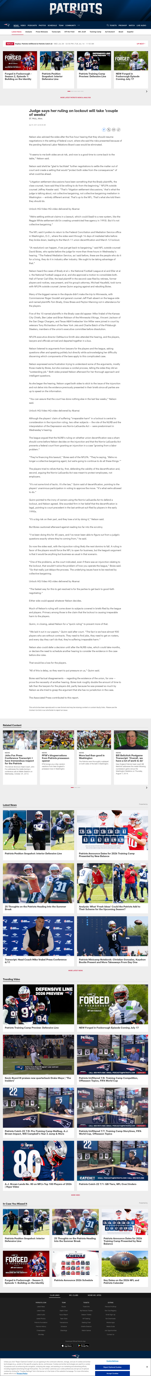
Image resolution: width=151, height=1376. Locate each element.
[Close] (147, 1367)
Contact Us (110, 1334)
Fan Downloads (111, 1318)
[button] (69, 91)
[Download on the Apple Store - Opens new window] (67, 1346)
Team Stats (63, 1318)
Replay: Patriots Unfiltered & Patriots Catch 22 (33, 44)
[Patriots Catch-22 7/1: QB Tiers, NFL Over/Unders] (112, 1164)
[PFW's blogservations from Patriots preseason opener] (57, 751)
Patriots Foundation (41, 1322)
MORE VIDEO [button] (75, 1195)
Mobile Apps (111, 1322)
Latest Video (41, 1310)
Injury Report (64, 1314)
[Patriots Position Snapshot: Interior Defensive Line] (57, 67)
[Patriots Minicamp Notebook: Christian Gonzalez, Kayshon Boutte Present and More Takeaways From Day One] (112, 941)
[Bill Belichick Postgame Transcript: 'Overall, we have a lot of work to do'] (131, 754)
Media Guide (111, 1326)
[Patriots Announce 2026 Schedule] (75, 1267)
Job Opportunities (110, 1330)
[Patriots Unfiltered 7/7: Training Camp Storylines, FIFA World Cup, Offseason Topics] (112, 1113)
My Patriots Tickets (86, 1310)
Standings (63, 1330)
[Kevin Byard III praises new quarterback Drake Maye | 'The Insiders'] (38, 1060)
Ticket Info (86, 1306)
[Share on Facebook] (104, 131)
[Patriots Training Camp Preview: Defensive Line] (94, 65)
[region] (75, 1367)
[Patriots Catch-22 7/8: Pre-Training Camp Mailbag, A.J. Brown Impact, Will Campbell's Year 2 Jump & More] (38, 1113)
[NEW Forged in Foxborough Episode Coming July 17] (131, 67)
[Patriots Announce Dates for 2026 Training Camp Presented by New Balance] (112, 835)
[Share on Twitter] (109, 131)
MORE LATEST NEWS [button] (75, 970)
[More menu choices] (79, 25)
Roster (64, 1306)
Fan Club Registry (110, 1310)
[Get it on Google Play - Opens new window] (83, 1347)
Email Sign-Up (110, 1314)
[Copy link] (119, 130)
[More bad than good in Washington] (94, 749)
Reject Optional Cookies (113, 1367)
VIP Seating (86, 1318)
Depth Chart (64, 1310)
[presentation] (147, 91)
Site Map (41, 1334)
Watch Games (86, 1330)
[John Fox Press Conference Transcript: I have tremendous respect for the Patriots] (20, 754)
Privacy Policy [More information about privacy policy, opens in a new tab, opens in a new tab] (22, 1373)
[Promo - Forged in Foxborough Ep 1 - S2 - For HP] (20, 67)
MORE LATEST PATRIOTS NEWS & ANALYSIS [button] (75, 97)
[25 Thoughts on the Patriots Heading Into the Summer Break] (38, 888)
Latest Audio (41, 1314)
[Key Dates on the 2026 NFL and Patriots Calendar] (125, 1269)
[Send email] (114, 131)
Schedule (64, 1326)
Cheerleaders (41, 1330)
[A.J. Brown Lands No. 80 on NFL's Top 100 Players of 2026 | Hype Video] (38, 1166)
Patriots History (41, 1326)
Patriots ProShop (110, 1306)
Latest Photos (40, 1318)
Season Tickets (86, 1314)
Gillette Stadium (86, 1326)
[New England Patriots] (75, 1357)
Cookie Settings (112, 1361)
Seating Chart (86, 1322)
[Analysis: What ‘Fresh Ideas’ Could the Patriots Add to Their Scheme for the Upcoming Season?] (112, 888)
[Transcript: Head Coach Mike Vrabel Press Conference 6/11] (38, 941)
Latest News (41, 1306)
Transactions (64, 1322)
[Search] (108, 25)
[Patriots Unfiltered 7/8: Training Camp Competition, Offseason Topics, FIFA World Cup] (112, 1060)
